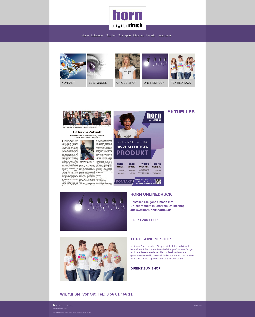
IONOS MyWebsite (79, 312)
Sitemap (70, 306)
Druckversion (59, 306)
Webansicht (198, 305)
